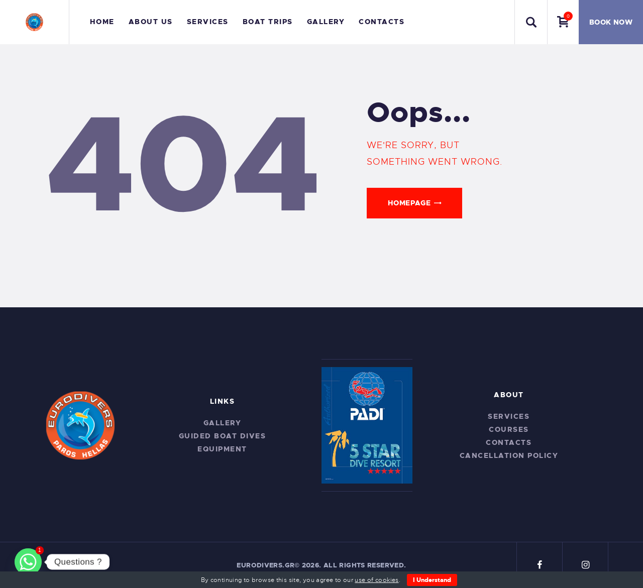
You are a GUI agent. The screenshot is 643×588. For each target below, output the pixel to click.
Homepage (409, 202)
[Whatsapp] (28, 561)
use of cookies (376, 580)
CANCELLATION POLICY (509, 455)
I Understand (432, 580)
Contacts (508, 442)
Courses (509, 429)
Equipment (222, 448)
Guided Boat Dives (222, 435)
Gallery (222, 422)
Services (508, 416)
